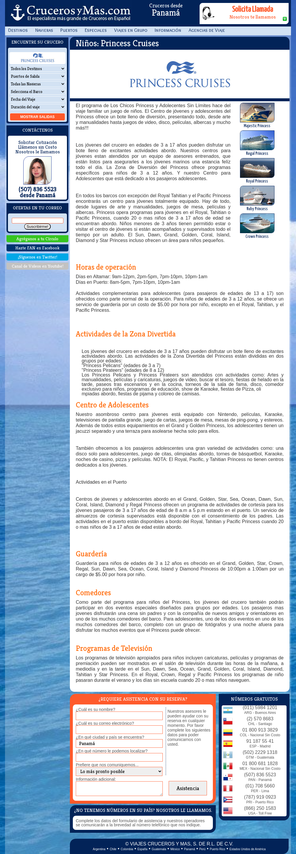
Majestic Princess (257, 115)
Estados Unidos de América (247, 849)
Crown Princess (257, 226)
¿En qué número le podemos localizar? (112, 751)
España (142, 849)
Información (168, 30)
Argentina (99, 849)
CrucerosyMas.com (70, 13)
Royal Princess (257, 170)
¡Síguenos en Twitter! (37, 257)
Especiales (96, 30)
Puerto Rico (217, 849)
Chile (113, 849)
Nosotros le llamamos (37, 152)
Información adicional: (96, 779)
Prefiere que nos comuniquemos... (107, 765)
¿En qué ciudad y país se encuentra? (110, 737)
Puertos (69, 30)
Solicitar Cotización (37, 142)
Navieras (44, 30)
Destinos (18, 30)
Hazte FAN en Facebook (37, 248)
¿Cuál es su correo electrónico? (105, 723)
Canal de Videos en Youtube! (37, 266)
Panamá (189, 849)
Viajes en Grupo (130, 30)
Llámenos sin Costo (37, 147)
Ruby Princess (257, 198)
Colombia (127, 849)
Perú (202, 849)
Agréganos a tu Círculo (37, 238)
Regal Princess (257, 143)
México (175, 849)
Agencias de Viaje (207, 30)
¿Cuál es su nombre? (95, 709)
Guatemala (159, 849)
